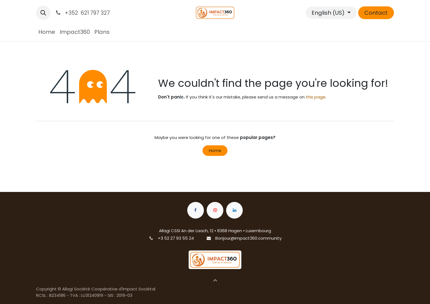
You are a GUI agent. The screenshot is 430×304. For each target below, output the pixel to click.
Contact (376, 13)
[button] (43, 13)
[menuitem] (46, 32)
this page (315, 97)
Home (215, 150)
